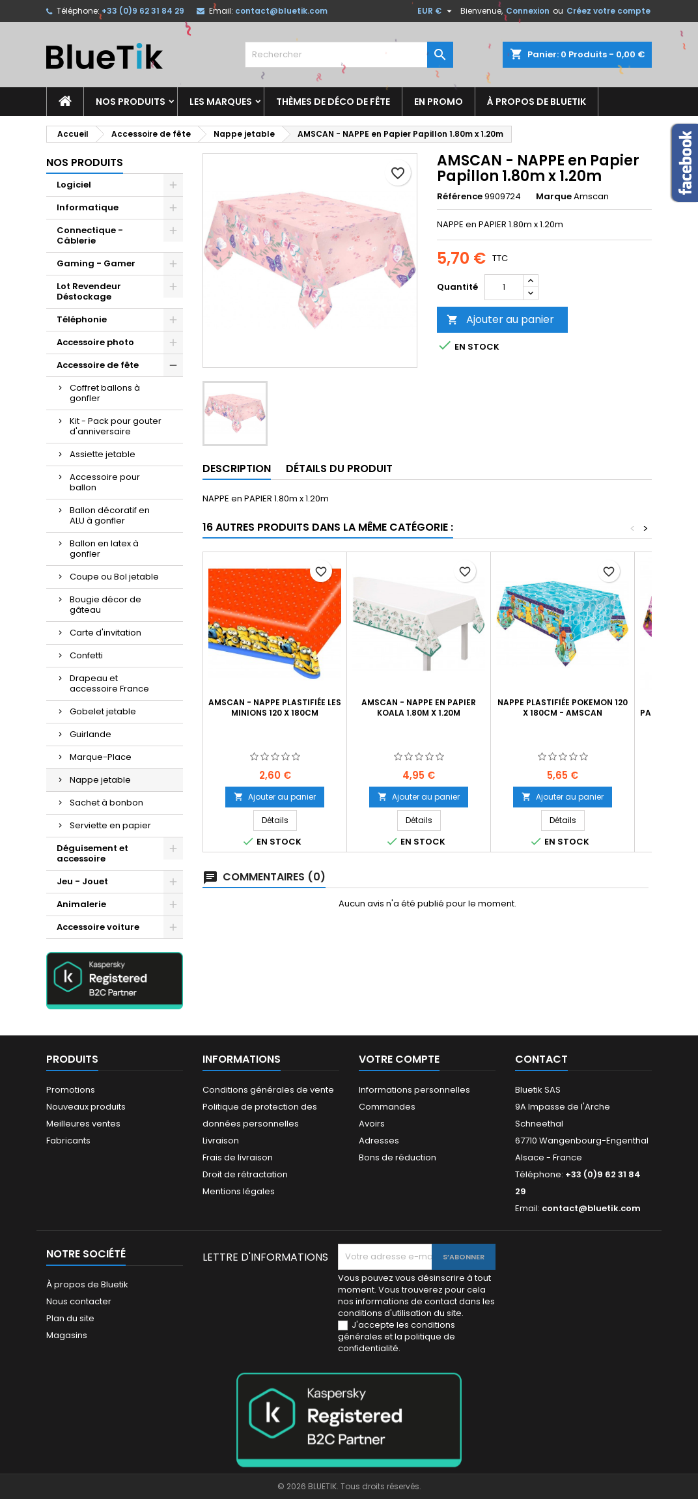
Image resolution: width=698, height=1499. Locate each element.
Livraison (220, 1140)
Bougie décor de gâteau (105, 604)
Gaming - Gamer (96, 263)
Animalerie (81, 904)
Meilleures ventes (83, 1123)
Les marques (220, 101)
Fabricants (68, 1140)
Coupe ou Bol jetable (114, 576)
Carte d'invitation (105, 632)
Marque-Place (101, 757)
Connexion (528, 10)
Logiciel (74, 184)
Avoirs (372, 1123)
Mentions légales (238, 1191)
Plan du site (70, 1318)
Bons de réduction (397, 1157)
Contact (541, 1059)
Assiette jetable (102, 454)
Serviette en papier (110, 825)
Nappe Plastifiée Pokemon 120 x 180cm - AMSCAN (562, 707)
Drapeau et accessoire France (109, 683)
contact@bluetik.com (281, 10)
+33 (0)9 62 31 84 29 (143, 10)
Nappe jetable (100, 780)
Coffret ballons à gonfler (105, 393)
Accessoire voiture (98, 927)
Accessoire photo (95, 342)
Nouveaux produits (86, 1106)
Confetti (86, 655)
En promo (438, 101)
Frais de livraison (237, 1157)
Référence (459, 197)
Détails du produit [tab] (339, 468)
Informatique (88, 207)
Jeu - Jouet (82, 881)
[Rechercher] (349, 55)
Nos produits (130, 101)
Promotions (70, 1090)
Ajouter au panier (500, 319)
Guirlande (90, 734)
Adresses (379, 1140)
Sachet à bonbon (106, 802)
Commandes (387, 1106)
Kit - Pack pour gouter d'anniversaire (115, 426)
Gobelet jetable (103, 711)
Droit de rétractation (245, 1174)
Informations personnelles (414, 1090)
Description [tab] (236, 468)
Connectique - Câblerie (90, 235)
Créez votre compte (608, 10)
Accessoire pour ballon (105, 482)
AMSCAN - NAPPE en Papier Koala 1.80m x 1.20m (418, 707)
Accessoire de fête (98, 365)
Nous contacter (78, 1301)
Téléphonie (82, 319)
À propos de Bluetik (536, 101)
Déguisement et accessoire (92, 853)
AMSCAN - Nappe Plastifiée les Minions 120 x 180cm (274, 707)
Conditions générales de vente (268, 1090)
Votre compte (399, 1059)
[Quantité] (504, 287)
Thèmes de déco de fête (333, 101)
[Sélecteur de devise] (436, 11)
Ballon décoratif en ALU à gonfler (110, 515)
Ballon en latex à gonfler (104, 548)
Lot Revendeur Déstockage (89, 291)
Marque (554, 197)
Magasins (66, 1335)
